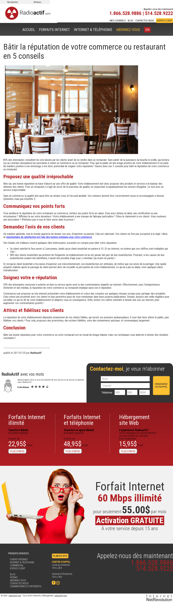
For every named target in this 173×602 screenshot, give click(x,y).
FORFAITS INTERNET (54, 30)
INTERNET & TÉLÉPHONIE (93, 30)
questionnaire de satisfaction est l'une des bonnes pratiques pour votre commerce (49, 237)
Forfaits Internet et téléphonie (82, 420)
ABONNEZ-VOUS (128, 30)
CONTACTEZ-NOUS (144, 20)
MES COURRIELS (118, 20)
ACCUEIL (28, 30)
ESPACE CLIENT (164, 20)
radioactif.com (15, 595)
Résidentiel (12, 2)
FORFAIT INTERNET (19, 559)
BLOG (130, 20)
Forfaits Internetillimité (26, 420)
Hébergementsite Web (134, 420)
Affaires (37, 2)
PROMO (13, 577)
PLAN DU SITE (60, 555)
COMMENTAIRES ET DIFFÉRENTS (25, 586)
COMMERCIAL (17, 565)
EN (147, 30)
